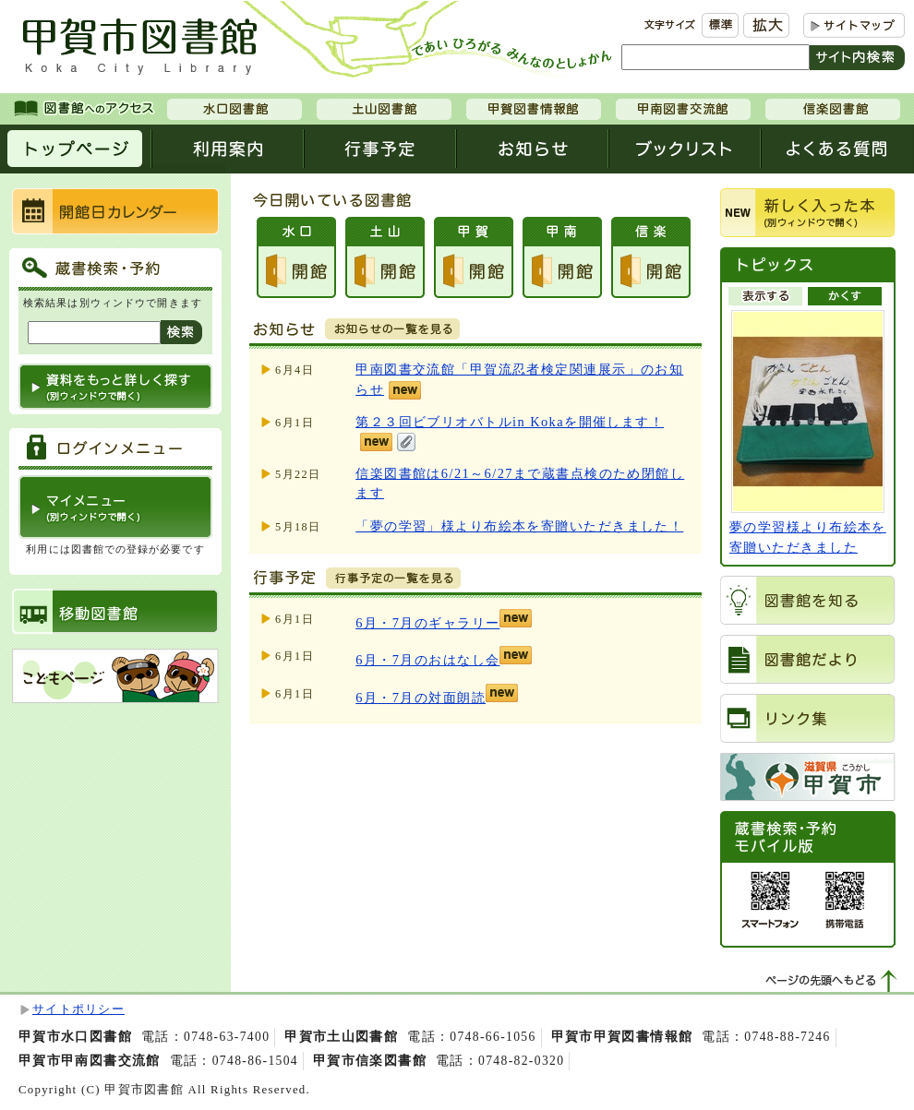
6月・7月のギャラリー (427, 622)
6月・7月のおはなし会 (427, 659)
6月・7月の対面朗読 (420, 697)
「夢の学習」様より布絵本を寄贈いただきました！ (519, 526)
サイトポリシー (78, 1009)
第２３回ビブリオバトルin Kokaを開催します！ (509, 421)
